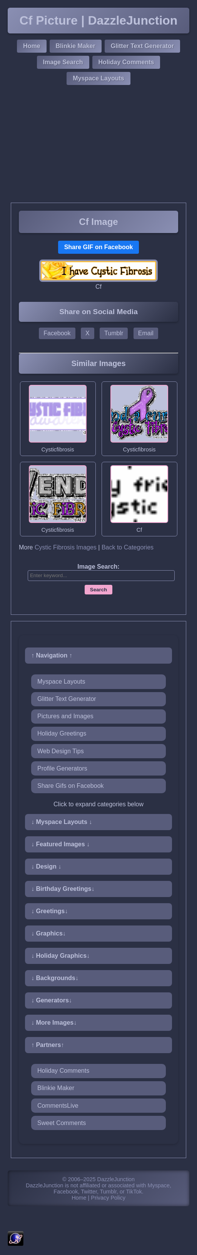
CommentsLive (57, 1105)
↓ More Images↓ (54, 1022)
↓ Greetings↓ (49, 911)
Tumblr (113, 333)
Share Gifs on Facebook (70, 785)
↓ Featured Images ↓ (60, 844)
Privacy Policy (108, 1198)
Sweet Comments (61, 1123)
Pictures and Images (65, 716)
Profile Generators (62, 768)
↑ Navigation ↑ (51, 655)
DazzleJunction (116, 1179)
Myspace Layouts (98, 78)
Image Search (63, 62)
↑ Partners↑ (47, 1045)
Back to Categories (128, 547)
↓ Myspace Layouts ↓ (61, 822)
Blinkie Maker (75, 46)
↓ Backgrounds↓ (54, 978)
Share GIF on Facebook (98, 247)
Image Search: (98, 566)
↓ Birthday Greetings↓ (62, 888)
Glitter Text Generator (142, 46)
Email (146, 333)
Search (98, 590)
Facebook (56, 333)
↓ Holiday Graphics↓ (60, 955)
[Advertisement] (98, 145)
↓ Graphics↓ (48, 933)
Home (31, 46)
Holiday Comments (126, 62)
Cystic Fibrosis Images (66, 547)
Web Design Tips (60, 751)
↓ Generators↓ (51, 1000)
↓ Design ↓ (46, 866)
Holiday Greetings (61, 733)
